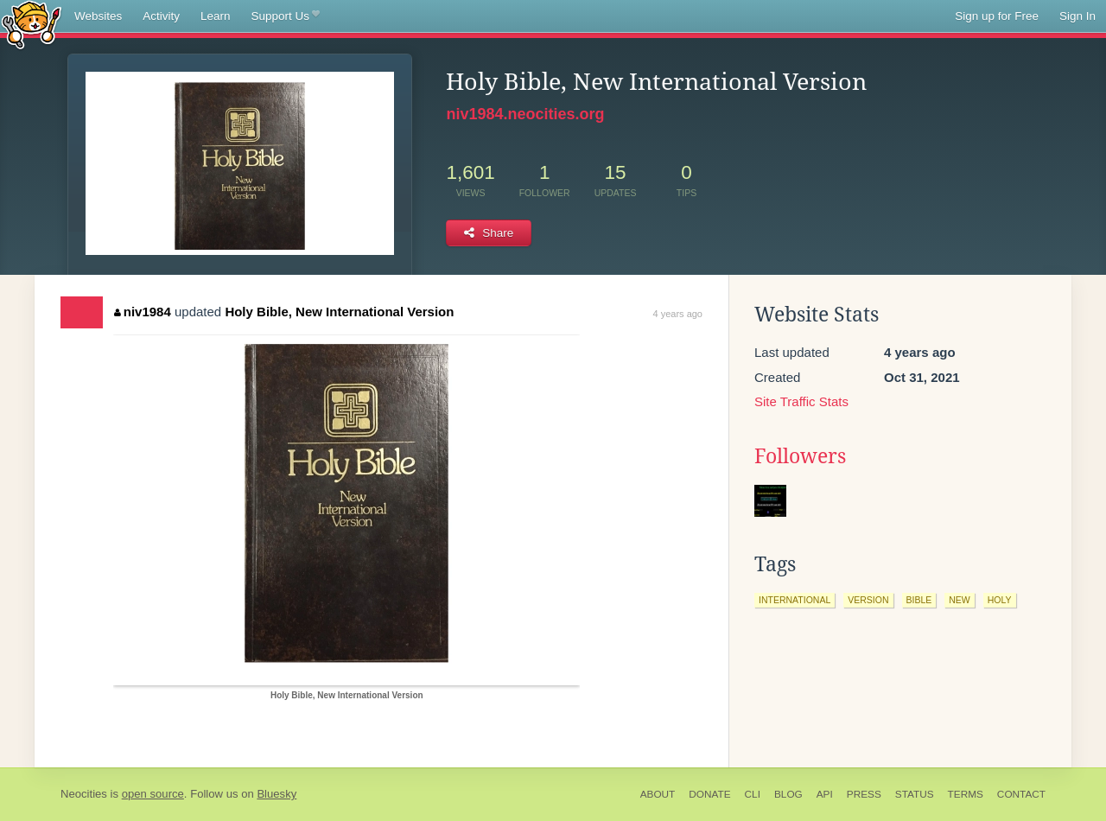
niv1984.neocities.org (525, 114)
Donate (709, 794)
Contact (1021, 794)
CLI (752, 794)
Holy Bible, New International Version (339, 311)
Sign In (1077, 16)
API (825, 794)
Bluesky (276, 793)
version (868, 600)
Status (914, 794)
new (959, 600)
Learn (215, 16)
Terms (965, 794)
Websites (98, 16)
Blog (788, 794)
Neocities (83, 793)
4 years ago (677, 314)
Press (864, 794)
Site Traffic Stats (801, 401)
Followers (800, 456)
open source (153, 793)
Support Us (285, 16)
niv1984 (142, 311)
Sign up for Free (997, 16)
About (658, 794)
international (794, 600)
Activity (161, 16)
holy (1000, 600)
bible (919, 600)
